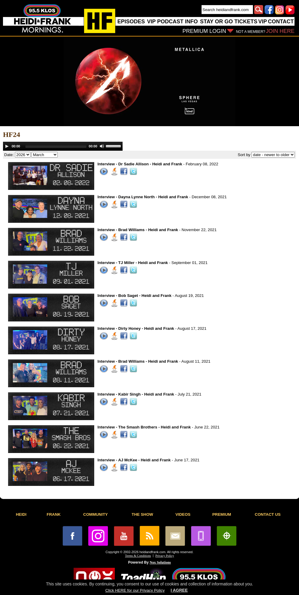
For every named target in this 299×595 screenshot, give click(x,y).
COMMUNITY (95, 514)
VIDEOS (183, 514)
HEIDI (21, 514)
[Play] (6, 146)
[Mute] (102, 146)
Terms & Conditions (138, 555)
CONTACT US (267, 514)
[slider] (55, 146)
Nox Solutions (160, 562)
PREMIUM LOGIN (204, 31)
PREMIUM (221, 514)
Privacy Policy (164, 555)
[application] (63, 146)
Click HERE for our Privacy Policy (134, 590)
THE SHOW (142, 514)
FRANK (54, 514)
